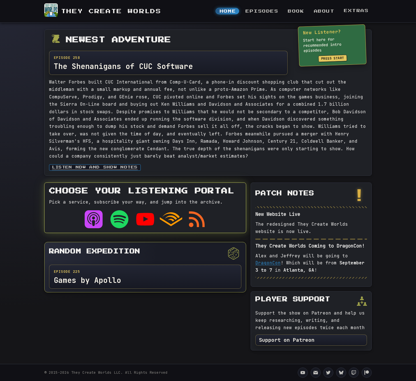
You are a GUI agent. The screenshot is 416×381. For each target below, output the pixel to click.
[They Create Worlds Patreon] (367, 373)
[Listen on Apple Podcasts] (94, 219)
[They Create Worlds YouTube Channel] (303, 373)
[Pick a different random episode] (233, 253)
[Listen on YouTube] (145, 219)
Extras (356, 11)
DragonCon (268, 263)
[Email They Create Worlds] (316, 373)
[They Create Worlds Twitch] (354, 373)
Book (296, 11)
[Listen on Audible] (171, 219)
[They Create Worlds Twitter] (328, 373)
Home (228, 11)
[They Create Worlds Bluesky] (341, 373)
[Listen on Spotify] (119, 219)
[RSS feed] (197, 219)
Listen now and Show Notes (95, 167)
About (324, 11)
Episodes (262, 11)
